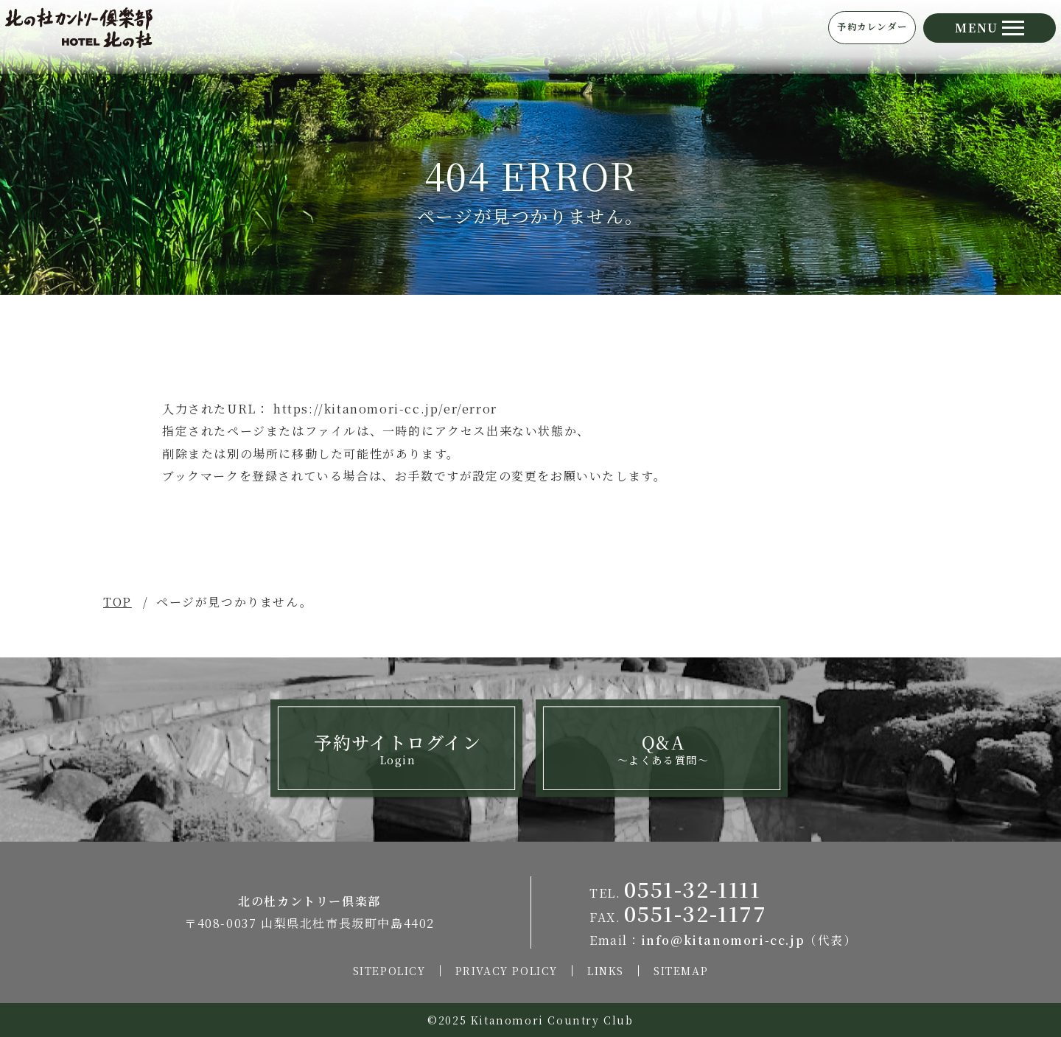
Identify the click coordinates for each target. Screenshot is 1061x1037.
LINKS (605, 970)
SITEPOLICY (389, 970)
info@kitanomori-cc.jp (723, 940)
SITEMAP (681, 970)
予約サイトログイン (397, 748)
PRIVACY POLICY (506, 970)
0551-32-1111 (692, 889)
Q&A (663, 748)
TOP (117, 601)
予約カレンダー (816, 35)
